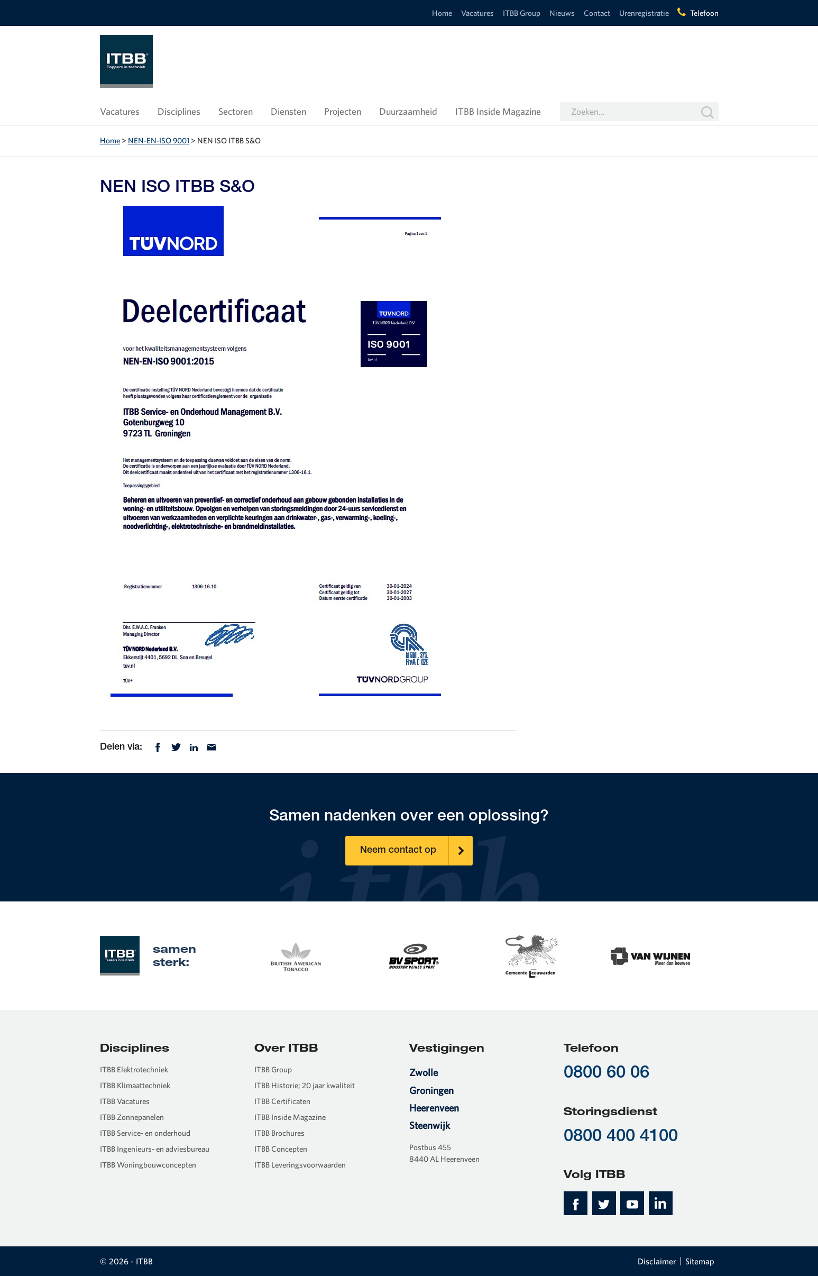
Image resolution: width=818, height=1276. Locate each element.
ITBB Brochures (279, 1132)
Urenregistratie (644, 12)
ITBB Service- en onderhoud (145, 1132)
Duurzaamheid (408, 111)
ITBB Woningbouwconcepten (148, 1164)
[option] (295, 955)
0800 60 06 (606, 1073)
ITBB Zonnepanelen (132, 1117)
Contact (597, 12)
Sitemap (699, 1261)
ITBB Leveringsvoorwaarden (300, 1164)
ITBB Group (521, 12)
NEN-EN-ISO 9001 (158, 140)
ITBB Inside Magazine (498, 111)
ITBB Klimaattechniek (135, 1085)
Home (442, 12)
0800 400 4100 (621, 1137)
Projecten (342, 111)
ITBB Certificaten (282, 1101)
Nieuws (562, 12)
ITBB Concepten (280, 1148)
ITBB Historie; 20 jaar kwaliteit (304, 1085)
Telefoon (704, 12)
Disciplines (179, 111)
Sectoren (235, 111)
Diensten (288, 111)
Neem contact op (416, 850)
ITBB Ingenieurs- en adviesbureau (154, 1148)
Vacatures (477, 12)
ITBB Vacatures (125, 1101)
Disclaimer (657, 1261)
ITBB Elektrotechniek (134, 1069)
